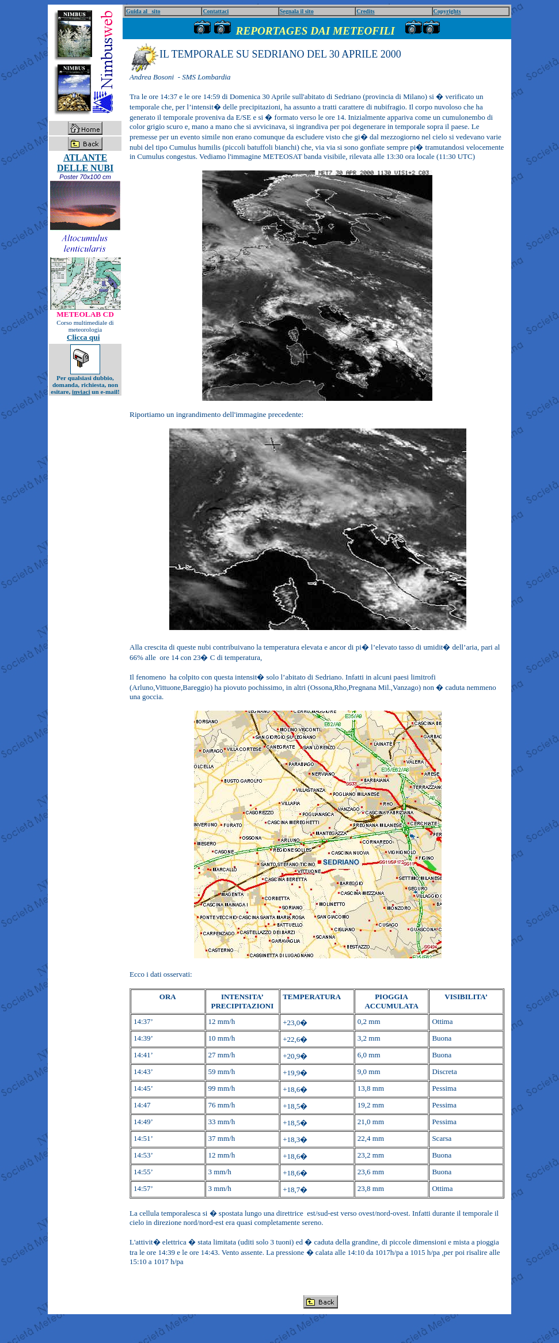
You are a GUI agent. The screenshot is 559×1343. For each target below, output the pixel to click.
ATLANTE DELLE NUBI (85, 163)
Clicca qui (83, 337)
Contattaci (216, 11)
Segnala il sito (297, 11)
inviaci (81, 391)
